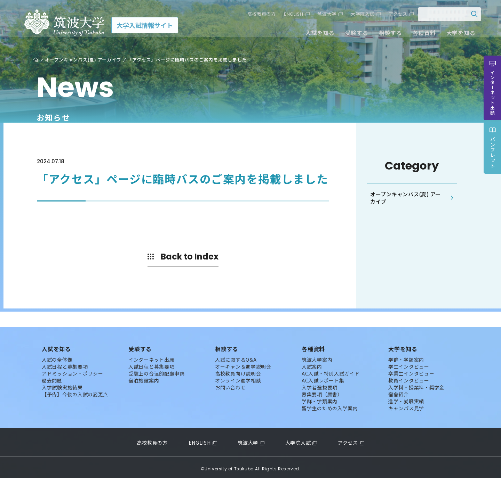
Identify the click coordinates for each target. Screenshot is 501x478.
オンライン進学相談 (238, 377)
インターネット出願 (151, 356)
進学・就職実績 (406, 398)
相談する (386, 34)
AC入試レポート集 (323, 377)
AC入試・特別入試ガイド (330, 370)
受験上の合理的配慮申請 (156, 370)
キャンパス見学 (406, 405)
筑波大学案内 (317, 356)
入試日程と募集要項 (65, 363)
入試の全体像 (57, 356)
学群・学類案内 (319, 398)
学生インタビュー (408, 363)
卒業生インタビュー (411, 370)
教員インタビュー (408, 377)
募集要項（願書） (322, 391)
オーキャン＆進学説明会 (243, 363)
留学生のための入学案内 (330, 405)
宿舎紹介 (398, 391)
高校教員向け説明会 (238, 370)
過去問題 (52, 377)
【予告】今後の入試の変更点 (75, 391)
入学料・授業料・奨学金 (416, 384)
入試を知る (316, 34)
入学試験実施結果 (62, 384)
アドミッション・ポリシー (72, 370)
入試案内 (312, 363)
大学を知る (456, 34)
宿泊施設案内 (143, 377)
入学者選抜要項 (319, 384)
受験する (352, 34)
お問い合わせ (230, 384)
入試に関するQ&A (235, 356)
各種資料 (420, 34)
